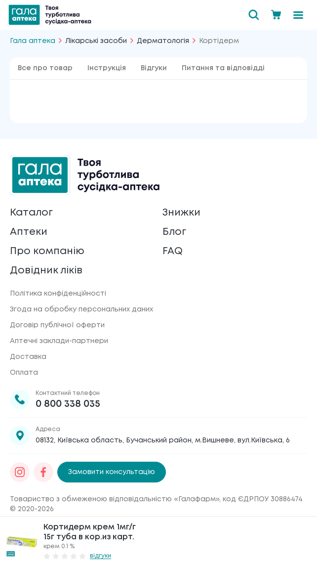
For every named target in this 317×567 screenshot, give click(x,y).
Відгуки (154, 68)
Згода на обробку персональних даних (81, 309)
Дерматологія (163, 41)
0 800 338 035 (68, 404)
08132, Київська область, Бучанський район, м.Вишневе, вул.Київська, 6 (163, 440)
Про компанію (47, 251)
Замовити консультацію (111, 472)
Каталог (31, 213)
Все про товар (45, 68)
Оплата (24, 373)
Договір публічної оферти (57, 325)
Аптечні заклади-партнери (59, 341)
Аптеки (28, 232)
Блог (174, 232)
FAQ (172, 251)
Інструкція (106, 68)
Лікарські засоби (96, 41)
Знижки (181, 213)
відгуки (100, 556)
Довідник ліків (46, 270)
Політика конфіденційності (58, 294)
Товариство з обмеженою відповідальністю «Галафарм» (114, 499)
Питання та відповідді (223, 68)
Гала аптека (32, 41)
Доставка (28, 357)
